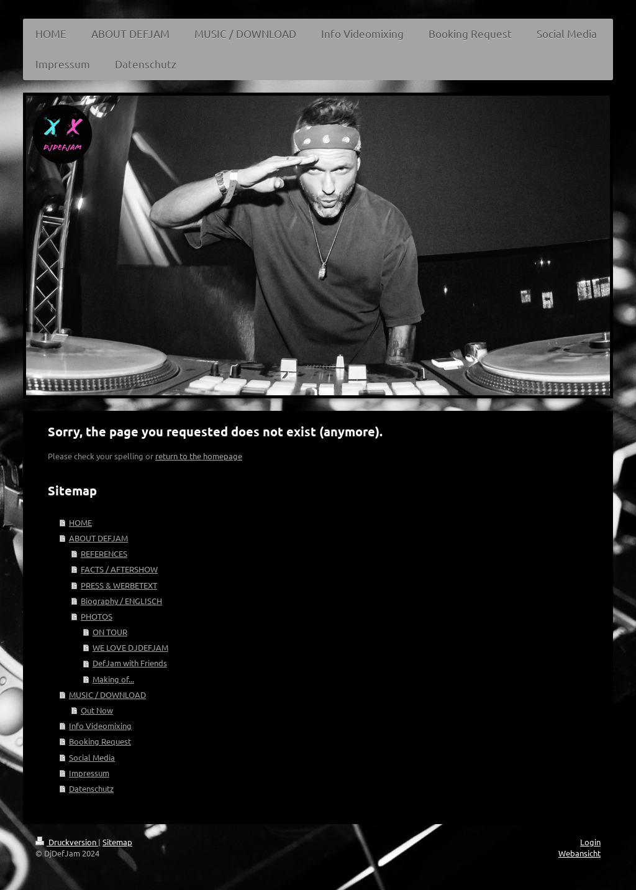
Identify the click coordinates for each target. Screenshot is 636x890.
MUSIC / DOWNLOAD (107, 694)
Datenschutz (91, 788)
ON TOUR (110, 631)
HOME (80, 522)
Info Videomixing (100, 725)
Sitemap (117, 842)
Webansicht (579, 853)
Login (590, 842)
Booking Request (100, 741)
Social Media (92, 757)
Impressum (89, 773)
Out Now (97, 710)
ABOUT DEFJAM (98, 538)
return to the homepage (198, 456)
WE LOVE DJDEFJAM (130, 647)
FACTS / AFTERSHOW (119, 569)
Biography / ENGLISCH (121, 600)
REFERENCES (104, 553)
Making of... (113, 679)
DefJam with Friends (130, 663)
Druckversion (66, 842)
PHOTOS (96, 616)
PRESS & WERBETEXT (119, 585)
